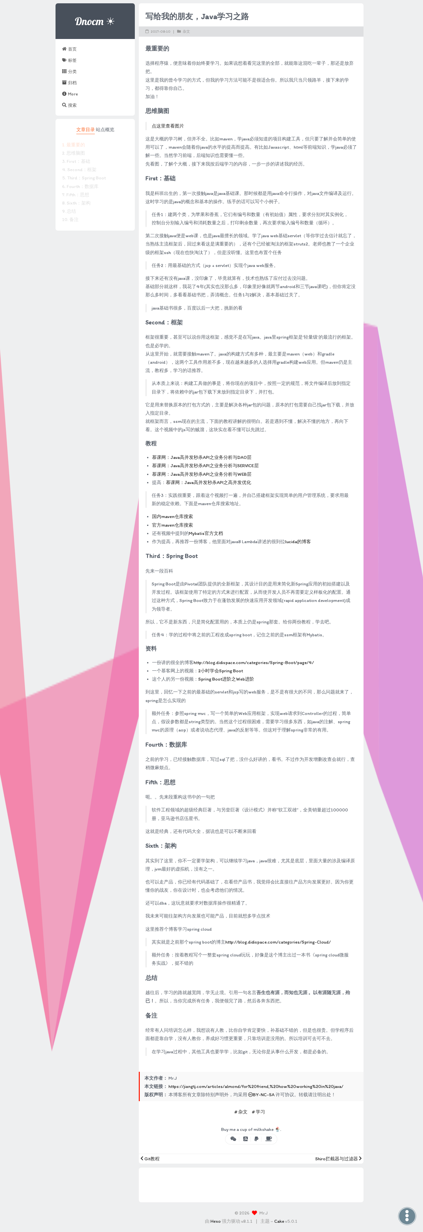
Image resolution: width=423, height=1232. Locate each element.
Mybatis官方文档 (206, 533)
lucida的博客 (298, 541)
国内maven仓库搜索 (172, 516)
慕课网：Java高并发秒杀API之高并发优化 (208, 482)
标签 (69, 60)
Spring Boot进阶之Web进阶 (226, 679)
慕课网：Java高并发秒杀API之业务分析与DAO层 (201, 457)
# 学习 (258, 1111)
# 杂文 (241, 1111)
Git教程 (150, 1159)
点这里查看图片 (168, 126)
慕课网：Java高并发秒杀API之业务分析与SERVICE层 (205, 465)
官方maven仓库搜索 (172, 525)
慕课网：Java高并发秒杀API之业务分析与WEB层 (201, 474)
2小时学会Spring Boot (220, 671)
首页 (69, 49)
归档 (69, 82)
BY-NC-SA (261, 1095)
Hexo (216, 1221)
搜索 (69, 105)
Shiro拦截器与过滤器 (338, 1159)
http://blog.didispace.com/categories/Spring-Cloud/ (278, 942)
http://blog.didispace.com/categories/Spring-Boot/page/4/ (254, 662)
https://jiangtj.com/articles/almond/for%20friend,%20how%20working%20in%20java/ (256, 1086)
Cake (279, 1221)
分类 (69, 71)
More (70, 93)
